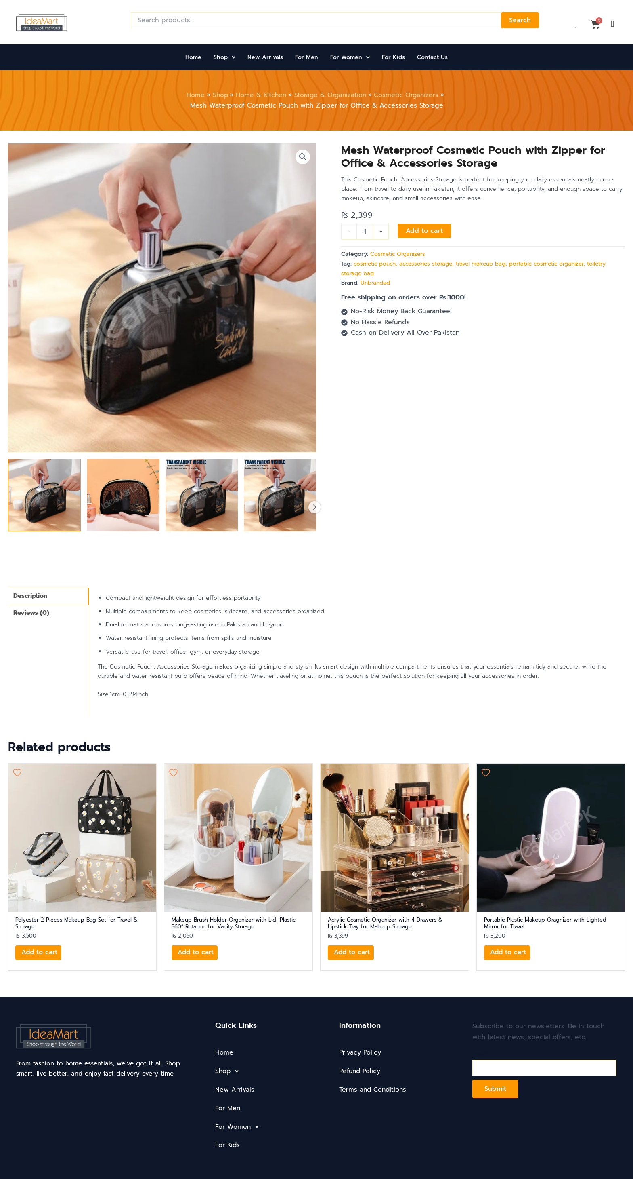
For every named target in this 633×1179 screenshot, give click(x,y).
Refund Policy (360, 1071)
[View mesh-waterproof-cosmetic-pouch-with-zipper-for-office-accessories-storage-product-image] (44, 494)
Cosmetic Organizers (399, 254)
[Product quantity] (364, 232)
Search (520, 20)
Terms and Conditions (373, 1090)
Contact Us (432, 57)
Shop (224, 57)
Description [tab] (31, 596)
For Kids (393, 57)
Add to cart (424, 231)
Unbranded (376, 282)
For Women (350, 57)
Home (193, 57)
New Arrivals (265, 57)
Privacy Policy (360, 1052)
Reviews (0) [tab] (31, 613)
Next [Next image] (314, 507)
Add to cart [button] (40, 953)
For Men (306, 57)
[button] (224, 57)
